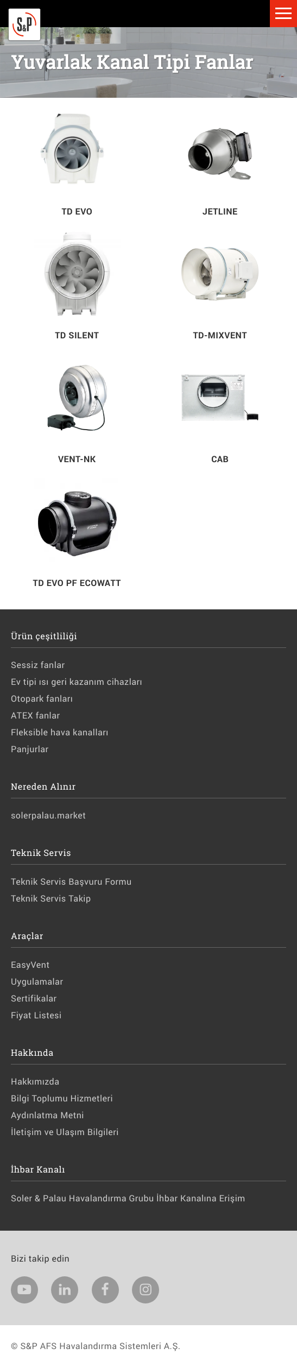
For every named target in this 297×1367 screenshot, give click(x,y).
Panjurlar (30, 749)
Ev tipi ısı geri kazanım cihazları (76, 682)
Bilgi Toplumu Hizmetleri (62, 1098)
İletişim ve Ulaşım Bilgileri (65, 1132)
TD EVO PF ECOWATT (77, 583)
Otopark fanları (42, 698)
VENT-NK (77, 459)
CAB (220, 459)
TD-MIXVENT (220, 335)
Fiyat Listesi (36, 1015)
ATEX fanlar (35, 715)
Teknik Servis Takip (51, 898)
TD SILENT (77, 335)
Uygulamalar (37, 981)
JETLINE (220, 211)
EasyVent (30, 965)
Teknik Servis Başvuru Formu (71, 881)
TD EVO (76, 211)
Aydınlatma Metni (47, 1115)
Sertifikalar (33, 998)
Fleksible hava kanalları (60, 732)
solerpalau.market (48, 815)
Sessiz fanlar (38, 665)
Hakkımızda (35, 1081)
